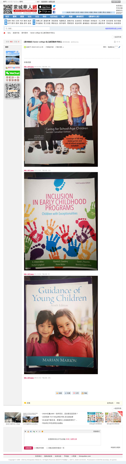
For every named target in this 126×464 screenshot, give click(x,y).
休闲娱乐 (94, 21)
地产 (63, 16)
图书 (13, 23)
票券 (17, 23)
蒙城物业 (86, 23)
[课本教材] (28, 42)
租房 (68, 12)
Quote (37, 431)
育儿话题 (47, 23)
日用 (17, 21)
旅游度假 (117, 23)
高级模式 (96, 431)
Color (28, 431)
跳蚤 (22, 16)
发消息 (17, 67)
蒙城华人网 (4, 33)
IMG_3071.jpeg (29, 170)
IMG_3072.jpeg (29, 274)
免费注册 (73, 439)
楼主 (104, 47)
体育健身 (86, 21)
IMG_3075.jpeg (29, 67)
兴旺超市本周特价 (95, 418)
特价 (44, 16)
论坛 (29, 16)
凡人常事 (101, 21)
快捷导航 (115, 1)
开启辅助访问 (122, 2)
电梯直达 (111, 47)
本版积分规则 (115, 447)
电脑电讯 (62, 21)
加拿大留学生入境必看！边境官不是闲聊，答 (13, 418)
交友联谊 (78, 21)
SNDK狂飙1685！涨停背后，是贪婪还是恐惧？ (60, 414)
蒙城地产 (119, 13)
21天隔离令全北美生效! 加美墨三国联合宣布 (30, 418)
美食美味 (54, 21)
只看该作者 (50, 47)
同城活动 (109, 23)
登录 (67, 439)
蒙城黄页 (80, 16)
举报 (118, 403)
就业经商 (78, 23)
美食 (95, 12)
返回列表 (118, 37)
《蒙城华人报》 (94, 16)
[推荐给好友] (75, 42)
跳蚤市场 (16, 33)
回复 (28, 403)
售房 (73, 12)
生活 (37, 16)
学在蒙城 (39, 23)
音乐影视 (109, 21)
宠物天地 (70, 21)
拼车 (25, 23)
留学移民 (62, 23)
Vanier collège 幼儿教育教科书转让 (42, 33)
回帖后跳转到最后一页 (55, 448)
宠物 (21, 23)
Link (34, 431)
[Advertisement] (88, 8)
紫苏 (6, 47)
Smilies (42, 431)
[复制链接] (66, 42)
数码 (25, 21)
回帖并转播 (39, 448)
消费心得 (39, 21)
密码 (21, 1)
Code (39, 431)
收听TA (10, 67)
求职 (13, 21)
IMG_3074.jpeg (29, 378)
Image (31, 431)
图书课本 (25, 33)
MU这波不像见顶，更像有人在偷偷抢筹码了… (59, 420)
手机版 (66, 456)
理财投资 (70, 23)
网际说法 (54, 23)
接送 (108, 12)
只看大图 (59, 47)
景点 (104, 12)
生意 (77, 12)
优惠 (91, 12)
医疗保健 (117, 21)
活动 (86, 12)
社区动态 (54, 16)
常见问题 (119, 8)
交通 (99, 12)
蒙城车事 (47, 21)
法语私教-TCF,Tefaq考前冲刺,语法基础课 (57, 417)
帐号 (5, 1)
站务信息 (58, 456)
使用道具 (110, 403)
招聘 (9, 21)
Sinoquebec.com (85, 456)
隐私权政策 (48, 456)
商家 (71, 16)
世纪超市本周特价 (113, 418)
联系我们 (119, 6)
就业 (82, 12)
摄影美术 (101, 23)
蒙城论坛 (119, 10)
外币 (9, 23)
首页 (7, 16)
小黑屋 (73, 456)
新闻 (14, 16)
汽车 (21, 21)
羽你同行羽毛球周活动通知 (52, 423)
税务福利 (94, 23)
